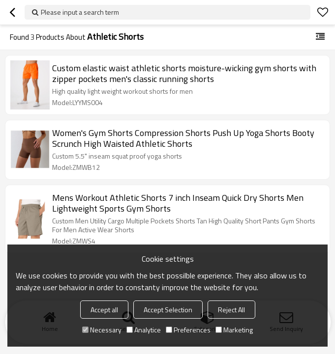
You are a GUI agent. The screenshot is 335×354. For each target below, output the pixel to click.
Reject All (231, 309)
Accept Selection (168, 309)
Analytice (143, 330)
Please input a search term (80, 12)
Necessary (102, 330)
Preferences (188, 330)
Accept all (104, 309)
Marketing (234, 330)
